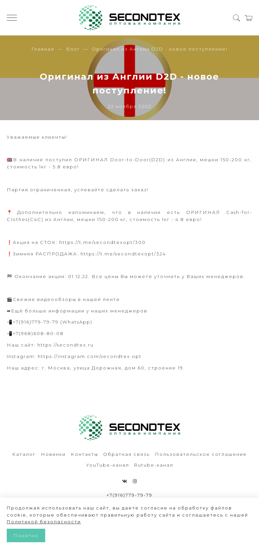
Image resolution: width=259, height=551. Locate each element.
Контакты (84, 454)
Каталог (24, 454)
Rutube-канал (153, 465)
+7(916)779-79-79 (129, 495)
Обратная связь (126, 454)
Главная (42, 49)
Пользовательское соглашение (201, 454)
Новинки (53, 454)
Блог (73, 49)
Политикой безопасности (44, 521)
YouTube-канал (107, 465)
